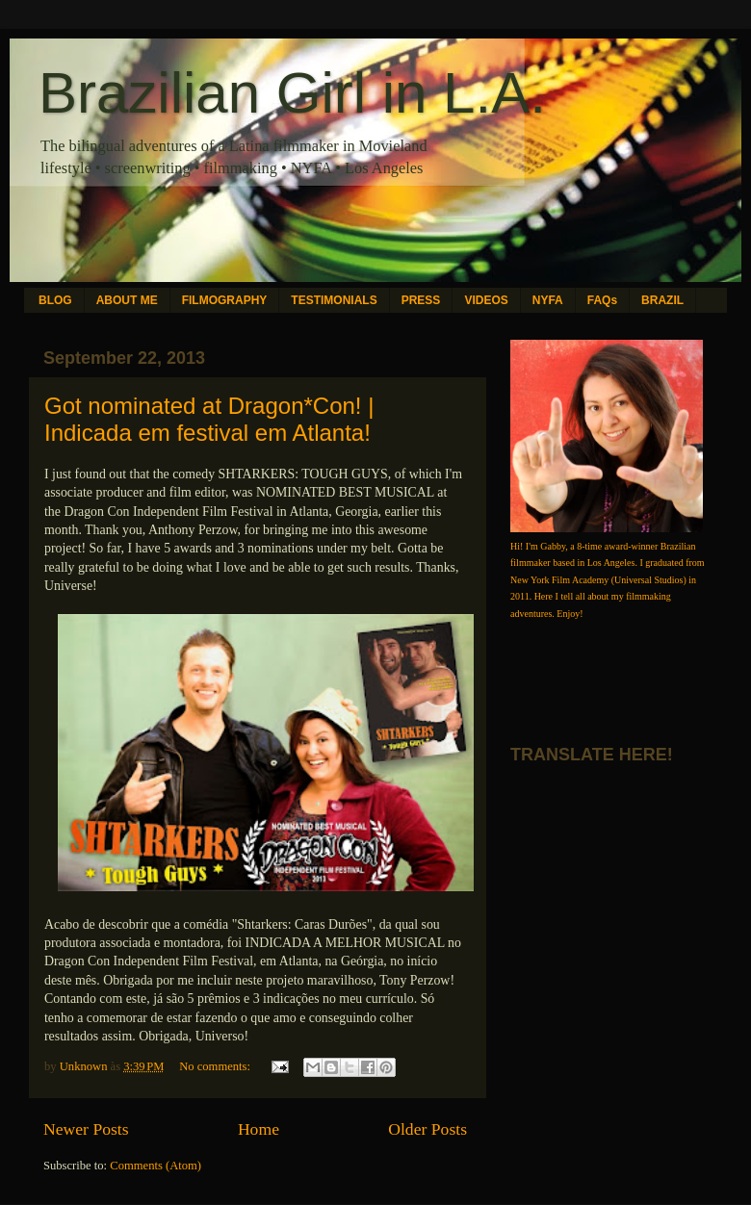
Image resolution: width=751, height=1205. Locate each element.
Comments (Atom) (155, 1165)
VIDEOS (485, 300)
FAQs (602, 300)
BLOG (55, 300)
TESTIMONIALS (333, 300)
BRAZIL (662, 300)
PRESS (421, 300)
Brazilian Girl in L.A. (292, 93)
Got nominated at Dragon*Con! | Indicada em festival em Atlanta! (209, 419)
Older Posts (427, 1129)
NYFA (547, 300)
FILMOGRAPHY (225, 300)
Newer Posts (86, 1129)
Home (258, 1129)
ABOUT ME (127, 300)
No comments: (216, 1066)
